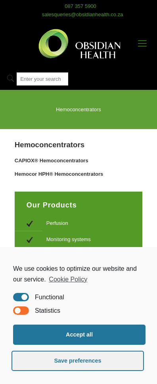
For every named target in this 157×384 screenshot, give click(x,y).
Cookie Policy (68, 279)
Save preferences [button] (77, 360)
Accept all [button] (79, 334)
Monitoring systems (68, 239)
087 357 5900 (80, 6)
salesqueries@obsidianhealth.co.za (82, 14)
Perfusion (57, 223)
